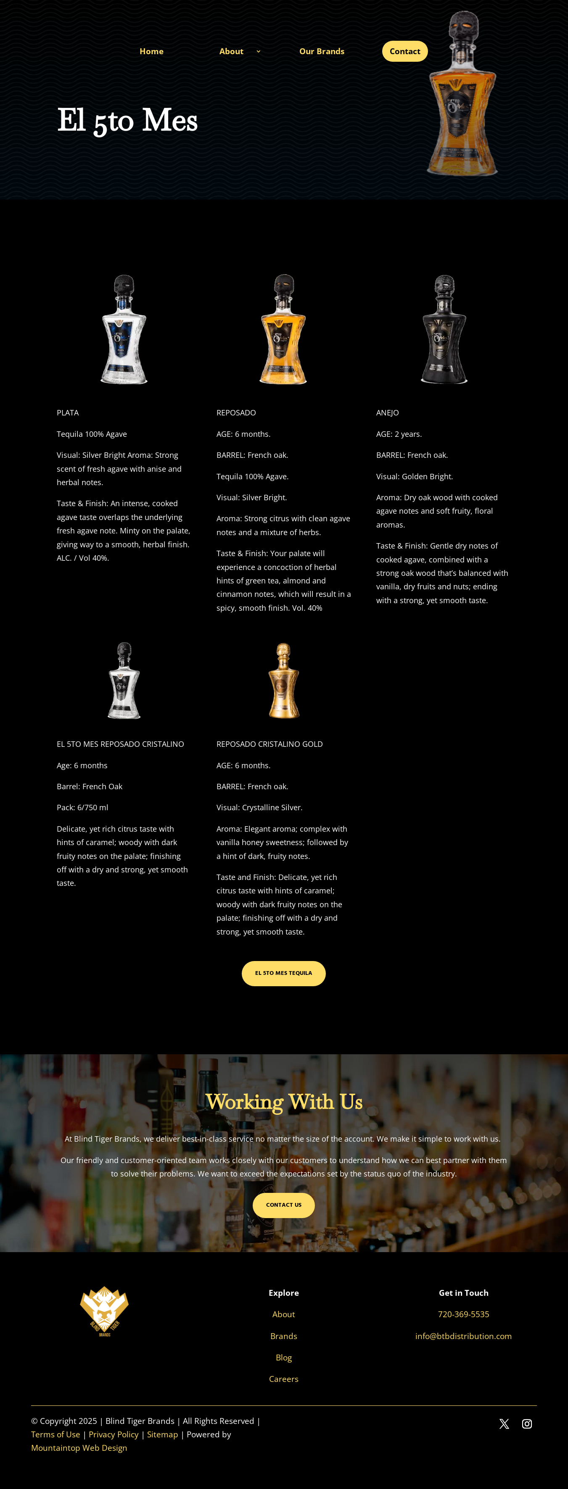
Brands (283, 1336)
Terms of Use (55, 1434)
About (231, 51)
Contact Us (283, 1205)
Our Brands (321, 51)
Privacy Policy (114, 1434)
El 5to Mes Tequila (283, 973)
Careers (284, 1378)
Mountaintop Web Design (79, 1447)
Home (152, 51)
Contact (405, 51)
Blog (284, 1357)
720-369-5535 (463, 1314)
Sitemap (162, 1434)
